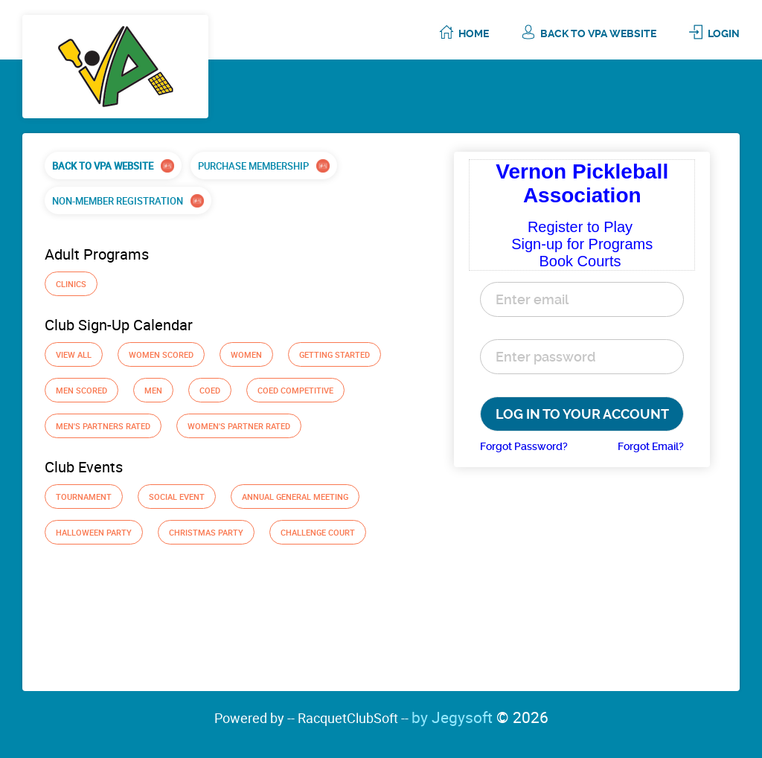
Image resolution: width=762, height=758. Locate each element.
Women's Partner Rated (239, 425)
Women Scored (161, 354)
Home (473, 33)
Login (724, 33)
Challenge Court (318, 532)
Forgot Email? (651, 446)
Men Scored (81, 390)
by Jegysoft (480, 717)
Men (153, 390)
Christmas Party (206, 532)
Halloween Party (94, 532)
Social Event (177, 496)
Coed (209, 390)
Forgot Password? (524, 446)
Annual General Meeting (295, 496)
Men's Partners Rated (103, 425)
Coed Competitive (295, 390)
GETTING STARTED (334, 354)
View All (74, 354)
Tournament (84, 496)
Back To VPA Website (598, 33)
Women (246, 354)
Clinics (71, 283)
